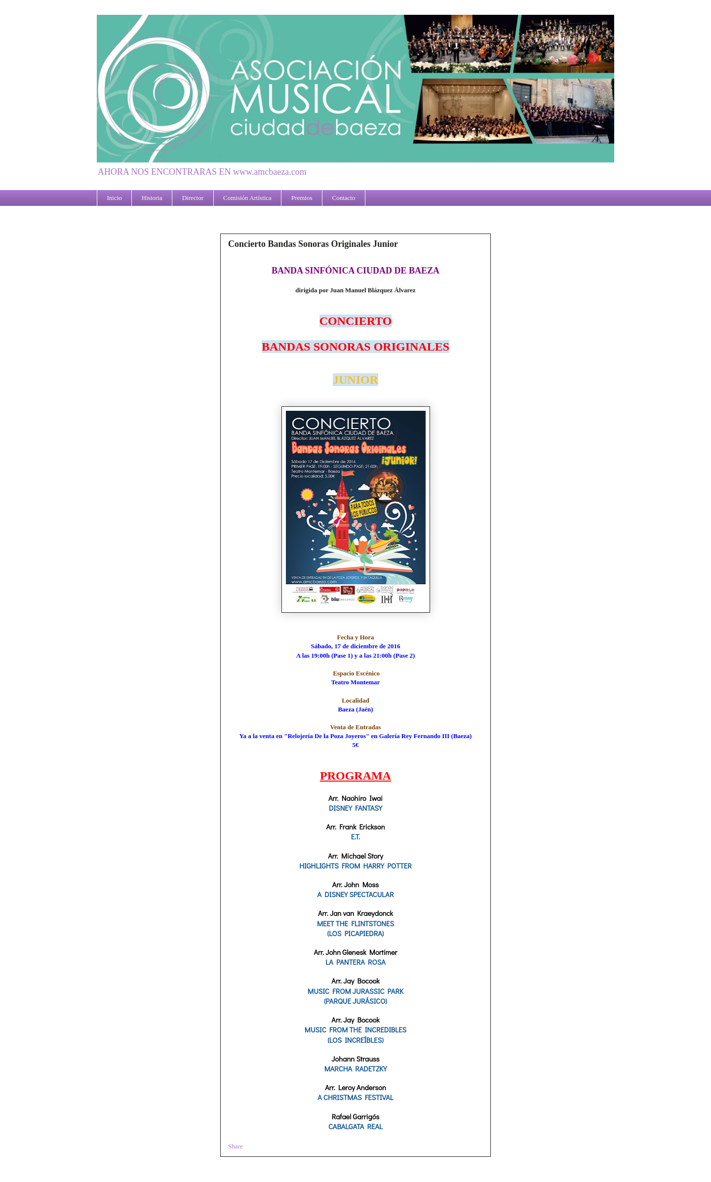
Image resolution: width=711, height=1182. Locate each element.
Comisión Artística (247, 197)
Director (192, 197)
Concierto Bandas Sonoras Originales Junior (313, 244)
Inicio (114, 197)
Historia (152, 197)
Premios (302, 197)
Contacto (344, 197)
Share (235, 1146)
